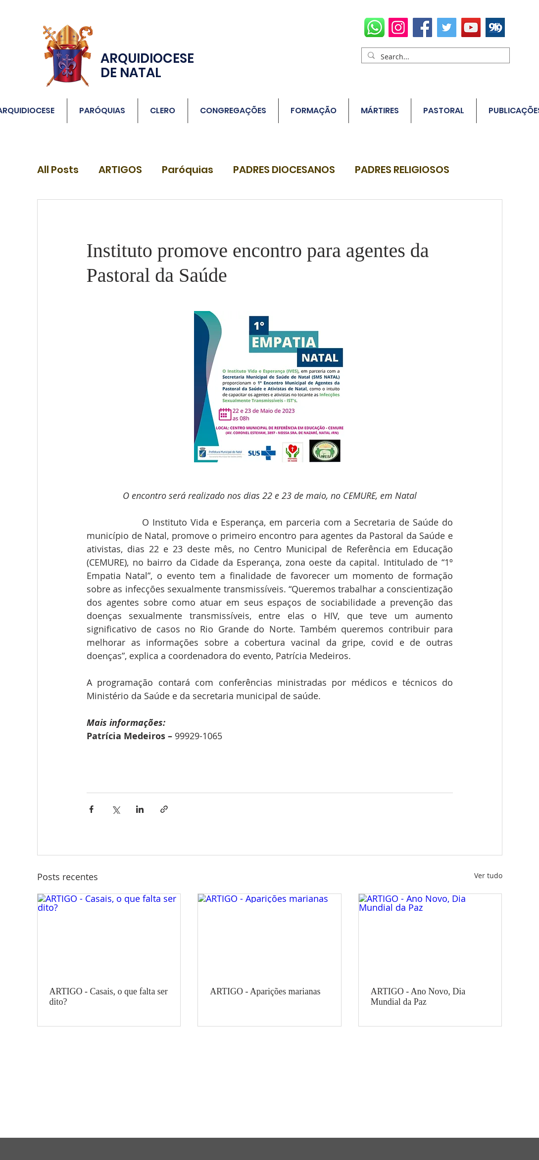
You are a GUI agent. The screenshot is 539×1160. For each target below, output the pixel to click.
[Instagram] (398, 27)
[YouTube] (471, 27)
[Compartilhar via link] (164, 809)
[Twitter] (446, 27)
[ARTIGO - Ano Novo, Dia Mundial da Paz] (430, 934)
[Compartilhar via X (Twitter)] (115, 809)
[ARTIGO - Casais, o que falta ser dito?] (109, 934)
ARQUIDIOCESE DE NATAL (147, 65)
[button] (102, 110)
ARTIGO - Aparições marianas (265, 991)
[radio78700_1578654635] (495, 27)
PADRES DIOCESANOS (284, 170)
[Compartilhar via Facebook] (91, 809)
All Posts (58, 170)
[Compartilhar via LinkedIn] (140, 809)
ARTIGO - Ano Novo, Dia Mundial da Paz (418, 996)
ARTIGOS (120, 170)
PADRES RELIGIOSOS (402, 170)
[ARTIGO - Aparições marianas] (269, 934)
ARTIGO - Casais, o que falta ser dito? (108, 996)
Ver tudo (488, 875)
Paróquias (187, 170)
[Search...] (435, 57)
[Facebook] (422, 27)
